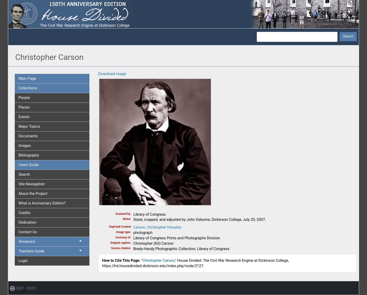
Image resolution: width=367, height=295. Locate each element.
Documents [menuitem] (28, 136)
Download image (112, 74)
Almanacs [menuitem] (51, 242)
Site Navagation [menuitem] (31, 184)
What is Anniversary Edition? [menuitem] (42, 203)
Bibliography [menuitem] (28, 155)
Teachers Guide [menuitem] (51, 252)
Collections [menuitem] (27, 88)
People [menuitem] (24, 97)
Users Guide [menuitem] (28, 165)
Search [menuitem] (24, 174)
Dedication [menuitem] (27, 222)
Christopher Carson (159, 260)
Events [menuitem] (23, 117)
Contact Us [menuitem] (27, 232)
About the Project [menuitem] (32, 193)
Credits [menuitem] (24, 213)
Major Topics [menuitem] (29, 126)
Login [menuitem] (23, 261)
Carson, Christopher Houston (157, 227)
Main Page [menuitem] (27, 78)
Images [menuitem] (24, 145)
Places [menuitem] (24, 107)
